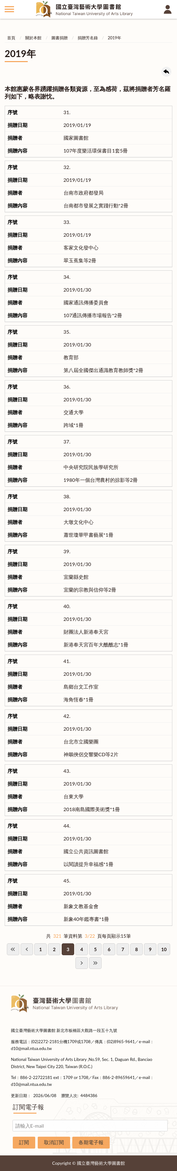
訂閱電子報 (28, 1107)
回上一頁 (166, 72)
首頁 (11, 37)
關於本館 (33, 37)
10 (163, 949)
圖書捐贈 (59, 37)
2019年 (114, 37)
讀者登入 (167, 9)
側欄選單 (9, 9)
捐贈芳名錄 (88, 37)
